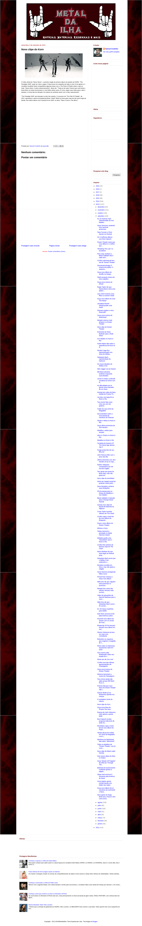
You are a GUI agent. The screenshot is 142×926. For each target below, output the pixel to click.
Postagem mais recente (30, 246)
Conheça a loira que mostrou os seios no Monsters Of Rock (48, 894)
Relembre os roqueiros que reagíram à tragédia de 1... (106, 641)
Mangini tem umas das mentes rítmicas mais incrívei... (105, 590)
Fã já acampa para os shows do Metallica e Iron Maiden (105, 493)
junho (100, 808)
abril (99, 814)
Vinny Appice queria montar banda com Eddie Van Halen (104, 783)
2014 (98, 201)
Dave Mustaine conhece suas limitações (105, 487)
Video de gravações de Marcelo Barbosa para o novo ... (106, 597)
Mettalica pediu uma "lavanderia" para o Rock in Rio (104, 540)
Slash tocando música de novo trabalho (106, 278)
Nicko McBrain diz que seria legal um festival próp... (105, 553)
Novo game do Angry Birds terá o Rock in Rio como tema (106, 797)
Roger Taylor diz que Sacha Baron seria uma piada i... (106, 289)
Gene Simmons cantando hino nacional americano (106, 227)
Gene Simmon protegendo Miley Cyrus (106, 573)
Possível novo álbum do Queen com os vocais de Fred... (105, 620)
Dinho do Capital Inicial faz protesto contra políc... (106, 482)
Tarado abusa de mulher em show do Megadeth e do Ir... (106, 734)
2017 (98, 192)
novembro (101, 210)
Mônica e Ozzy (102, 528)
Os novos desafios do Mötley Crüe (104, 365)
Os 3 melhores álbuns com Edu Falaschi (104, 238)
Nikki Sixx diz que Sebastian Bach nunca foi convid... (105, 604)
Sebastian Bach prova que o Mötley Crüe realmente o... (106, 560)
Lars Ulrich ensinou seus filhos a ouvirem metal (105, 295)
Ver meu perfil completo (111, 52)
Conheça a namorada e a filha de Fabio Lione (43, 883)
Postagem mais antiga (77, 246)
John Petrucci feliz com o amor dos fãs (106, 456)
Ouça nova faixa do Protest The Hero (104, 708)
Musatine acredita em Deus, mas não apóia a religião (106, 567)
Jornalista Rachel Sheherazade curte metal (104, 305)
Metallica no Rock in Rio (105, 440)
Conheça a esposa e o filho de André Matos (42, 861)
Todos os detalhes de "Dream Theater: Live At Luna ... (106, 746)
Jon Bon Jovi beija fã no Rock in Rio (105, 398)
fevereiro (101, 821)
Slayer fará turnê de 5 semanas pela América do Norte (106, 776)
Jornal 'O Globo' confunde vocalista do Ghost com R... (106, 380)
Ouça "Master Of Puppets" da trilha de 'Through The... (106, 763)
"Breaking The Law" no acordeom (105, 250)
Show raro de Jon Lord (105, 659)
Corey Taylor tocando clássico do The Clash (105, 512)
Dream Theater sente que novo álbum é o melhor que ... (106, 244)
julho (99, 805)
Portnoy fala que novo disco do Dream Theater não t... (106, 688)
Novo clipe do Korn (103, 704)
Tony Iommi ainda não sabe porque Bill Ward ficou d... (105, 681)
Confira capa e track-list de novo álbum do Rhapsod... (105, 518)
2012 (98, 827)
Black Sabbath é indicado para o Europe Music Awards (106, 500)
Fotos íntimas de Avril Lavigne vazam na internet (44, 872)
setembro (101, 216)
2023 (98, 189)
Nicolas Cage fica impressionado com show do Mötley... (104, 352)
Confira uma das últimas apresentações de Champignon (105, 664)
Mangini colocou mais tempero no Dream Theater (104, 322)
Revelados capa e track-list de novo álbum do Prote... (105, 728)
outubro (100, 213)
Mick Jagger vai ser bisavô (106, 369)
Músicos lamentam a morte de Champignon (105, 675)
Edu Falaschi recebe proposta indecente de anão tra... (105, 721)
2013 (98, 204)
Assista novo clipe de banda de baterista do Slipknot (105, 507)
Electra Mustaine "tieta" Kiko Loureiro (40, 905)
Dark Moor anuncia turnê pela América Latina (105, 615)
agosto (100, 802)
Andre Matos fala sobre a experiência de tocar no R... (106, 345)
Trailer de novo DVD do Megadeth (105, 410)
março (100, 818)
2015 (98, 198)
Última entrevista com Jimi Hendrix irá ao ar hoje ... (106, 461)
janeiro (100, 824)
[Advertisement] (53, 225)
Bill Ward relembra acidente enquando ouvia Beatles (104, 374)
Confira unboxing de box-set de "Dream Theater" (106, 261)
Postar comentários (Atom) (56, 251)
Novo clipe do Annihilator (105, 478)
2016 (98, 195)
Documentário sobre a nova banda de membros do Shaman (105, 415)
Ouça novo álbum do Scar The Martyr (106, 299)
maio (99, 811)
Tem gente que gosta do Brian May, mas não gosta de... (105, 473)
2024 (98, 186)
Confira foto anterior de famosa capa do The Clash (105, 547)
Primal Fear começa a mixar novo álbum (104, 578)
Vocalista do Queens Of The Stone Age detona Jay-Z (105, 445)
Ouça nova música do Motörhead (104, 316)
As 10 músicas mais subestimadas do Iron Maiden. (105, 220)
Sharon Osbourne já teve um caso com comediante (106, 634)
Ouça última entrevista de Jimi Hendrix (106, 426)
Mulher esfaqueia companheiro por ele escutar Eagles (105, 466)
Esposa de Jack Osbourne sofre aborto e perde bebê (106, 714)
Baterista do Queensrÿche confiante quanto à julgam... (106, 769)
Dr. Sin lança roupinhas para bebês (105, 610)
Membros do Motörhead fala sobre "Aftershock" (106, 740)
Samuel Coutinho (111, 49)
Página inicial (54, 246)
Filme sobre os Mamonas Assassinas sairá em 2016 (106, 648)
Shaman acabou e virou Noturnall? (105, 311)
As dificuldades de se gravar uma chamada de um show (105, 387)
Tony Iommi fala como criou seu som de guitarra (104, 404)
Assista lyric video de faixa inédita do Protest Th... (106, 393)
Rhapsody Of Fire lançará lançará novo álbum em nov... (106, 627)
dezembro (101, 207)
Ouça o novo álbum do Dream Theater (105, 524)
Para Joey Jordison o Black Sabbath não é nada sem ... (105, 255)
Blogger (94, 921)
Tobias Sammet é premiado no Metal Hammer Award (104, 533)
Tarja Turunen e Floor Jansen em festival (104, 233)
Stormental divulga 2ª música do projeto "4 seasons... (105, 267)
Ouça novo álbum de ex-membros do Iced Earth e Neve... (106, 790)
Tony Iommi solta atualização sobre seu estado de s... (105, 654)
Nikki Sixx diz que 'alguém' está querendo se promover (106, 583)
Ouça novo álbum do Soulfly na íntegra (104, 273)
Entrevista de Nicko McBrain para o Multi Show (105, 334)
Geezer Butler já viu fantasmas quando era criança (105, 694)
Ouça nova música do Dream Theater (104, 670)
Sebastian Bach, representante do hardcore (104, 359)
